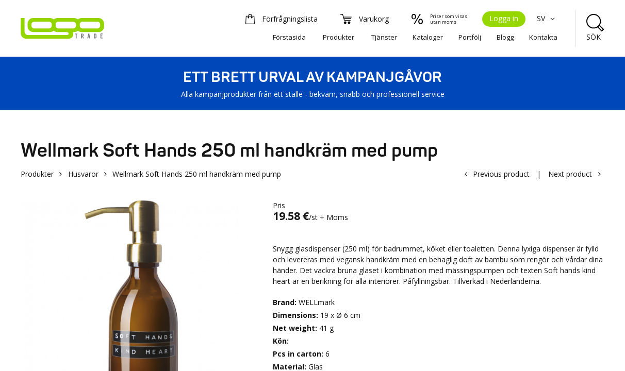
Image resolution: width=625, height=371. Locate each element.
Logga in (503, 18)
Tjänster (384, 37)
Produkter (338, 37)
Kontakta (543, 37)
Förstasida (289, 37)
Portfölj (469, 37)
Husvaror (83, 174)
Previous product (501, 174)
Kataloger (428, 37)
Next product (570, 174)
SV (547, 18)
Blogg (505, 37)
